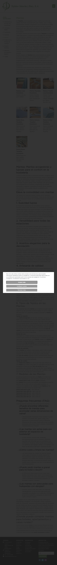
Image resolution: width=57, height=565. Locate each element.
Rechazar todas (22, 290)
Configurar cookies (22, 286)
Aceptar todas (21, 282)
